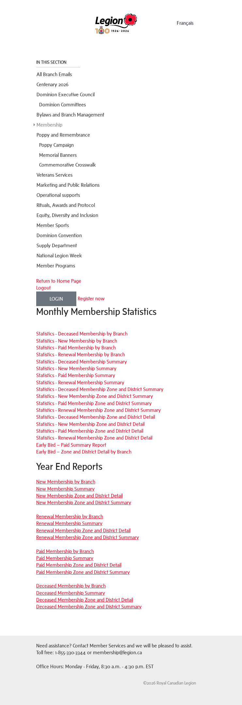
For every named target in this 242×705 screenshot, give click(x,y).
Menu (55, 21)
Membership (49, 125)
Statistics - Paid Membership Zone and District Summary (94, 403)
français (185, 23)
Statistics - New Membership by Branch (76, 341)
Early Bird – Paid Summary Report (71, 445)
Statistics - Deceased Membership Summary (81, 361)
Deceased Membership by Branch (71, 586)
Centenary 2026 (52, 84)
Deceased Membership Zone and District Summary (89, 606)
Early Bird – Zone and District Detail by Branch (83, 451)
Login (56, 299)
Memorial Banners (58, 155)
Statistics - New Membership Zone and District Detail (90, 424)
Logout (43, 288)
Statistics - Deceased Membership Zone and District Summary (99, 389)
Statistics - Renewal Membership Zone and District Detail (94, 438)
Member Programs (56, 265)
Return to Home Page (58, 281)
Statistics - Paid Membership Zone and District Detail (89, 431)
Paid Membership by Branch (65, 551)
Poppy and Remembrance (63, 135)
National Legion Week (59, 255)
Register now (91, 298)
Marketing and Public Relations (68, 185)
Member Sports (53, 225)
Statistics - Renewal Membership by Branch (80, 354)
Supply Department (57, 245)
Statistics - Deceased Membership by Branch (82, 333)
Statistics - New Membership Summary (76, 368)
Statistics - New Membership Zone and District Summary (94, 396)
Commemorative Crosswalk (67, 165)
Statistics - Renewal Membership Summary (80, 382)
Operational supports (58, 195)
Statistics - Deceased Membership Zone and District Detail (95, 417)
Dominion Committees (62, 104)
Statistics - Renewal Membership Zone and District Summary (98, 410)
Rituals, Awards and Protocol (66, 205)
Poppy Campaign (56, 145)
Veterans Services (54, 175)
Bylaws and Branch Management (70, 114)
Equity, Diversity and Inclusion (67, 215)
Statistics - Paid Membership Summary (75, 375)
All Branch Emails (54, 74)
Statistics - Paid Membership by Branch (76, 347)
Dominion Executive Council (66, 94)
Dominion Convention (59, 235)
